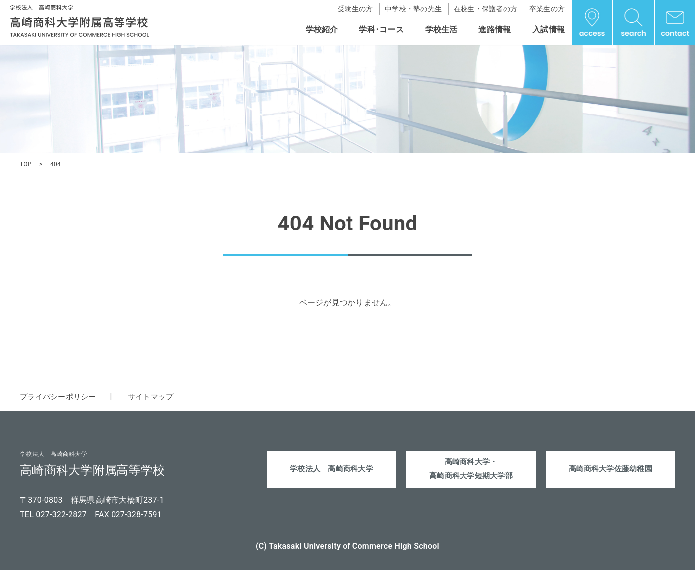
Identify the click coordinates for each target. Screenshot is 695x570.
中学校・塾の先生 (413, 9)
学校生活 (441, 29)
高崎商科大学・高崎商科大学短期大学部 (471, 470)
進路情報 (494, 29)
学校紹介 (322, 29)
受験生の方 (355, 9)
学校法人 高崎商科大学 (331, 470)
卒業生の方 (547, 9)
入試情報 (548, 29)
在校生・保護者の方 (485, 9)
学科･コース (381, 29)
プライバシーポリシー (60, 396)
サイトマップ (157, 396)
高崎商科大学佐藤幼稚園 (610, 470)
